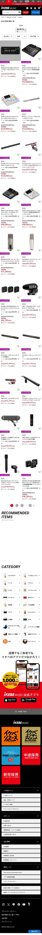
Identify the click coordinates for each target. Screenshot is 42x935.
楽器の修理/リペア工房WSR (11, 890)
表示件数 (33, 38)
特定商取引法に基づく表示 (10, 916)
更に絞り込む (20, 32)
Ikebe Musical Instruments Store (13, 874)
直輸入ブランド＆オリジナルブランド (14, 894)
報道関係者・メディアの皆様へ (12, 832)
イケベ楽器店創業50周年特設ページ (21, 4)
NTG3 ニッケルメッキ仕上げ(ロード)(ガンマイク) (31, 119)
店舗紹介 (6, 853)
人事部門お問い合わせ (10, 836)
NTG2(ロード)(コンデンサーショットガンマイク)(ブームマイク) (31, 401)
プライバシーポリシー (9, 913)
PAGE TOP (22, 713)
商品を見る (33, 931)
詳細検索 (24, 14)
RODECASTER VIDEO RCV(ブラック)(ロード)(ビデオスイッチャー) (10, 71)
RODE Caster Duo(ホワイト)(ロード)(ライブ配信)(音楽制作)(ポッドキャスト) (31, 214)
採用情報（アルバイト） (10, 862)
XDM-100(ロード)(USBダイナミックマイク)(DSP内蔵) (31, 440)
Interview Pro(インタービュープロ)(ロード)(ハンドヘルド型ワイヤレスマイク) (10, 484)
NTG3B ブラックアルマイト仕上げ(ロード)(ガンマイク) (10, 166)
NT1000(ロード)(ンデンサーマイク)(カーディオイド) (31, 262)
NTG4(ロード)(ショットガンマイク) (31, 358)
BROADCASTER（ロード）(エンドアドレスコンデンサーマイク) (10, 262)
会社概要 (6, 848)
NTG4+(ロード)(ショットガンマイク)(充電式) (10, 358)
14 (30, 507)
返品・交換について (9, 802)
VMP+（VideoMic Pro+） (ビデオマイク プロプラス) (31, 309)
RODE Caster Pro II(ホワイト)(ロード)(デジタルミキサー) (9, 119)
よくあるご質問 (8, 806)
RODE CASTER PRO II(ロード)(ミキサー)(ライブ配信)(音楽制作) (31, 71)
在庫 (18, 38)
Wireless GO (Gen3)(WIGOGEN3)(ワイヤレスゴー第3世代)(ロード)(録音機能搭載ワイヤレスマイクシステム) (31, 485)
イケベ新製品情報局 (9, 879)
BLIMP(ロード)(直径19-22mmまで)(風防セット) (10, 440)
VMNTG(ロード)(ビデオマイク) (9, 400)
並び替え (6, 38)
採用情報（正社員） (9, 857)
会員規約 (4, 920)
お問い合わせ (7, 827)
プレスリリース (7, 923)
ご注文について (8, 797)
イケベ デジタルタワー (10, 883)
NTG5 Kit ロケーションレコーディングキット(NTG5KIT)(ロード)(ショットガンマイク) (31, 167)
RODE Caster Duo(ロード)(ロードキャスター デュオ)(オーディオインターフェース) (10, 214)
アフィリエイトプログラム (11, 811)
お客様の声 (7, 823)
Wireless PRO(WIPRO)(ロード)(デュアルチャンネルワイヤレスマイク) (10, 310)
